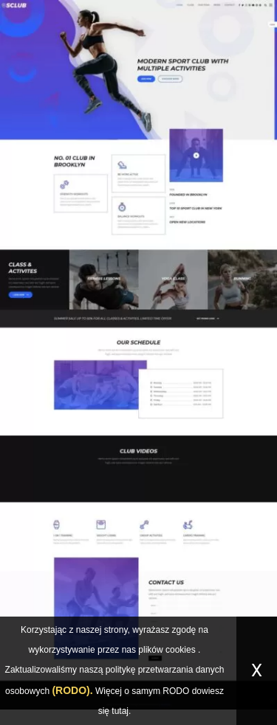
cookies (180, 650)
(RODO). (72, 690)
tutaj (120, 711)
